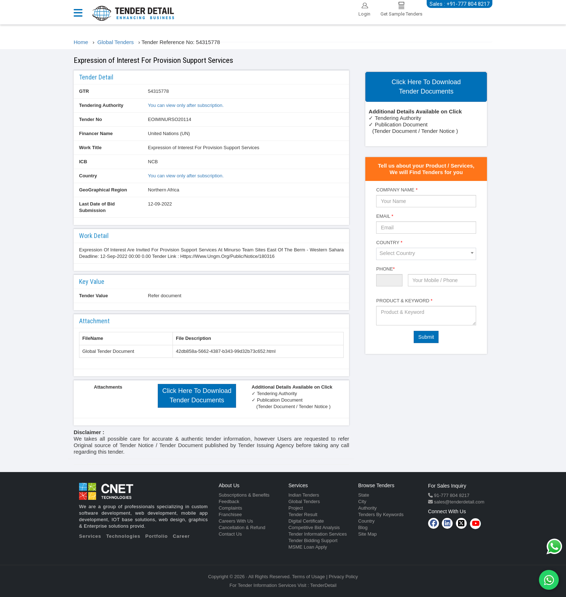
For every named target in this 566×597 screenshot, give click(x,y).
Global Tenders (304, 501)
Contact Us (230, 534)
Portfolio (156, 536)
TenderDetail (323, 585)
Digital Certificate (306, 521)
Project (295, 508)
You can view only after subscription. (186, 105)
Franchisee (230, 514)
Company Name (396, 189)
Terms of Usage (308, 576)
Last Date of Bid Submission (97, 207)
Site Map (367, 534)
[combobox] (426, 254)
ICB (83, 161)
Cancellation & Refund (242, 527)
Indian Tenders (303, 495)
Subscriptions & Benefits (244, 495)
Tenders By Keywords (381, 514)
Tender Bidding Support (313, 540)
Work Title (90, 147)
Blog (362, 527)
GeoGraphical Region (103, 189)
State (363, 495)
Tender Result (302, 514)
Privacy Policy (343, 576)
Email (384, 216)
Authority (367, 508)
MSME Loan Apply (307, 547)
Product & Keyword (404, 300)
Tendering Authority (101, 105)
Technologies (123, 536)
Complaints (230, 508)
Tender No (90, 119)
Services (90, 536)
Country (88, 175)
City (362, 501)
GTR (84, 91)
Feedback (229, 501)
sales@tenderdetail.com (458, 502)
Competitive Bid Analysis (314, 527)
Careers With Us (236, 521)
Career (181, 536)
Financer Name (96, 133)
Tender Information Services (317, 534)
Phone (385, 269)
